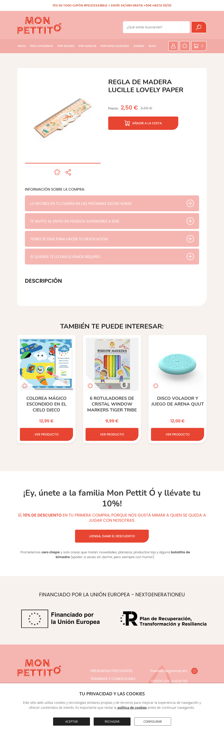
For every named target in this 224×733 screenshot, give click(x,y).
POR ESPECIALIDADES (115, 46)
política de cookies (132, 707)
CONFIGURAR (152, 722)
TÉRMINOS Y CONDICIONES (113, 678)
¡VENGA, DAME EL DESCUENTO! (112, 536)
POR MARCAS (87, 46)
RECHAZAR (112, 722)
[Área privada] (173, 46)
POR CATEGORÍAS (41, 46)
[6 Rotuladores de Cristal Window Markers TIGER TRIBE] (112, 389)
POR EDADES (66, 46)
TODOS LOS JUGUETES (168, 681)
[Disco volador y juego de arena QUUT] (177, 389)
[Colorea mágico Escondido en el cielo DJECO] (46, 389)
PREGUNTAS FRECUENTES (111, 670)
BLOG (152, 46)
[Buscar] (199, 27)
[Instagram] (194, 671)
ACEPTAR (71, 722)
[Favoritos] (185, 46)
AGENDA (138, 46)
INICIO (22, 46)
